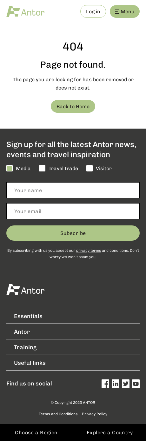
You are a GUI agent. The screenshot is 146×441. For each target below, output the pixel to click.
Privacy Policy (94, 414)
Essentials (24, 316)
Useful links (26, 362)
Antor (18, 331)
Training (21, 347)
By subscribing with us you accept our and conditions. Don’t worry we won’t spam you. (73, 253)
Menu (125, 11)
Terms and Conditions (58, 414)
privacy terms (88, 250)
